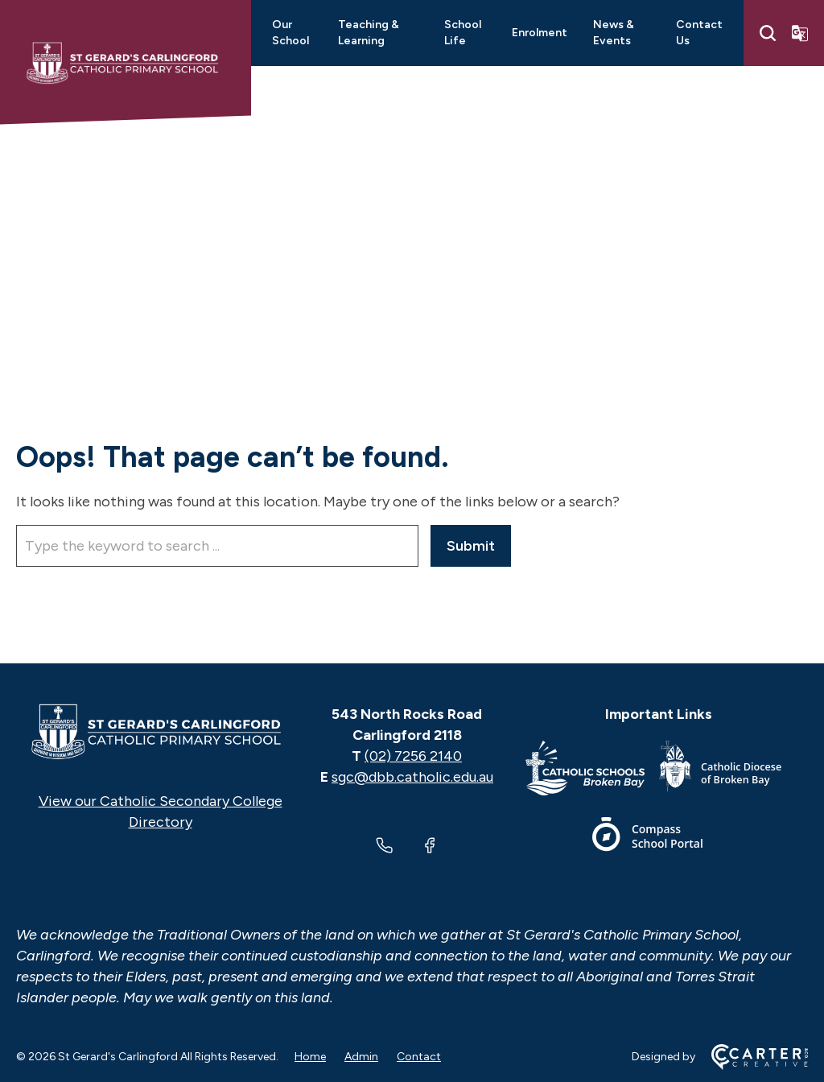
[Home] (160, 732)
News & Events (613, 32)
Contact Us (699, 32)
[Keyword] (217, 546)
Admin (361, 1056)
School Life (462, 32)
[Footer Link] (592, 771)
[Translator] (800, 33)
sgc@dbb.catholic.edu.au (412, 777)
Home (310, 1056)
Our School (290, 32)
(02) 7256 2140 (413, 756)
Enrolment (539, 32)
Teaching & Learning (368, 32)
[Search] (768, 33)
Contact (419, 1056)
